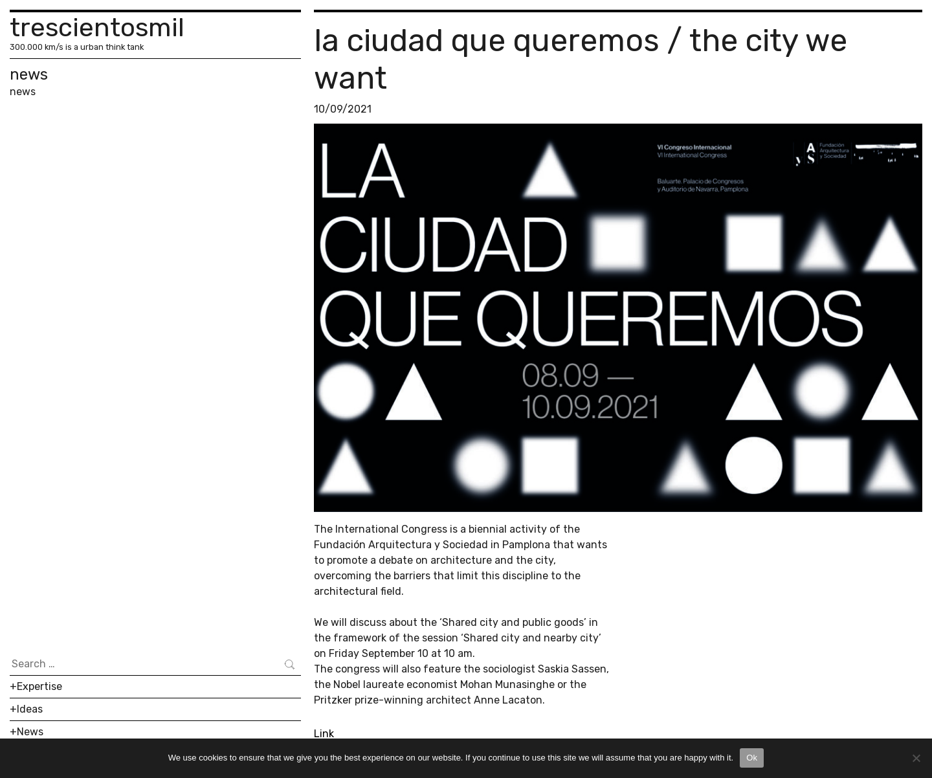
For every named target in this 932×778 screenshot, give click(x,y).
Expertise (39, 686)
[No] (915, 757)
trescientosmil (97, 27)
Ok (751, 757)
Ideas (30, 709)
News (30, 732)
